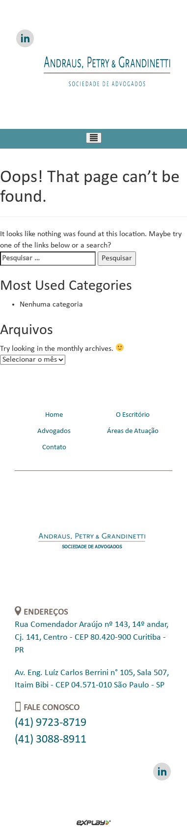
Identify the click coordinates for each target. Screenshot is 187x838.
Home (54, 415)
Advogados (54, 431)
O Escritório (133, 415)
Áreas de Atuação (133, 431)
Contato (54, 447)
